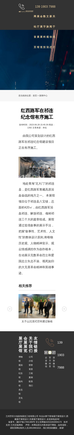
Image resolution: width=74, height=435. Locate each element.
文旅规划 (47, 18)
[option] (37, 309)
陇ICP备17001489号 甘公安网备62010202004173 (39, 422)
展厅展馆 (38, 18)
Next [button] (64, 308)
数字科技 (44, 18)
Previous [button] (9, 308)
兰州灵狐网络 (17, 425)
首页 (35, 95)
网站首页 (35, 18)
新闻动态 (51, 18)
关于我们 (54, 18)
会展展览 (41, 18)
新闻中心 (43, 95)
